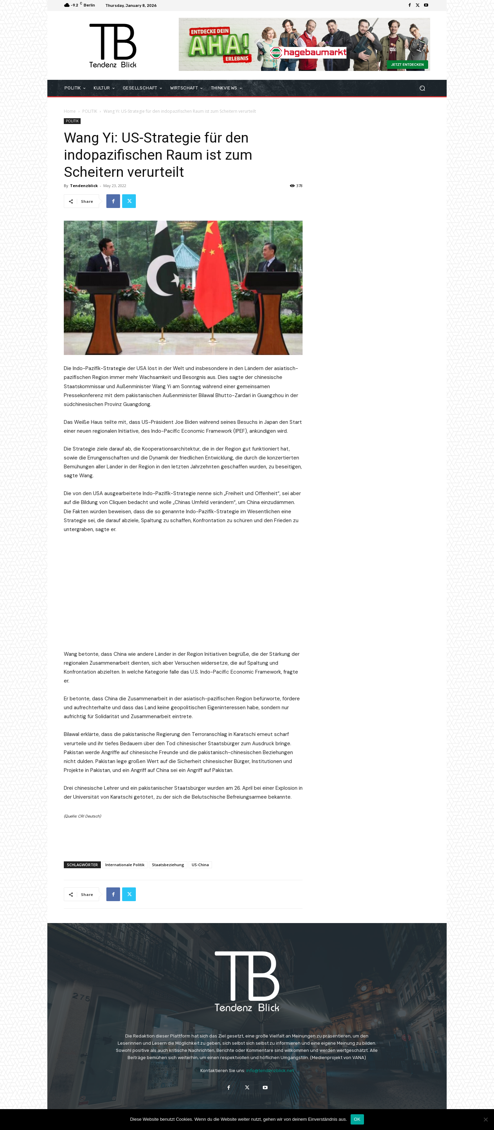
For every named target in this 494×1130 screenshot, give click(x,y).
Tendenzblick (84, 185)
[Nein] (485, 1119)
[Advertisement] (183, 838)
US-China (200, 864)
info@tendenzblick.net (270, 1070)
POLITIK (89, 111)
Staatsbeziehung (168, 864)
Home (70, 111)
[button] (422, 88)
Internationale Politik (124, 864)
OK (357, 1119)
